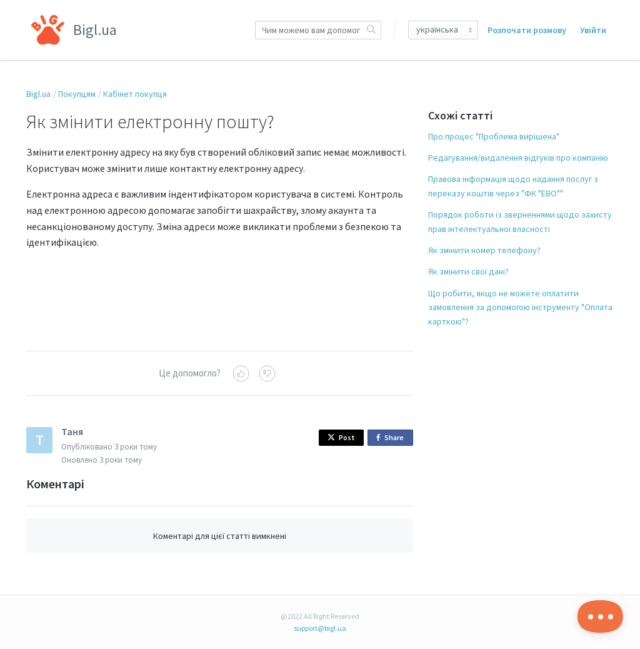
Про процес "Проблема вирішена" (493, 136)
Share (392, 438)
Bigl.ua (38, 93)
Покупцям (77, 93)
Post (341, 437)
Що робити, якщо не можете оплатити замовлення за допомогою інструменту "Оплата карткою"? (520, 307)
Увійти (593, 30)
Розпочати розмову (527, 30)
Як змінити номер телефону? (484, 250)
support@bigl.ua (320, 628)
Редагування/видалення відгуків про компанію (518, 157)
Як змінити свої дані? (468, 271)
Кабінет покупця (135, 93)
